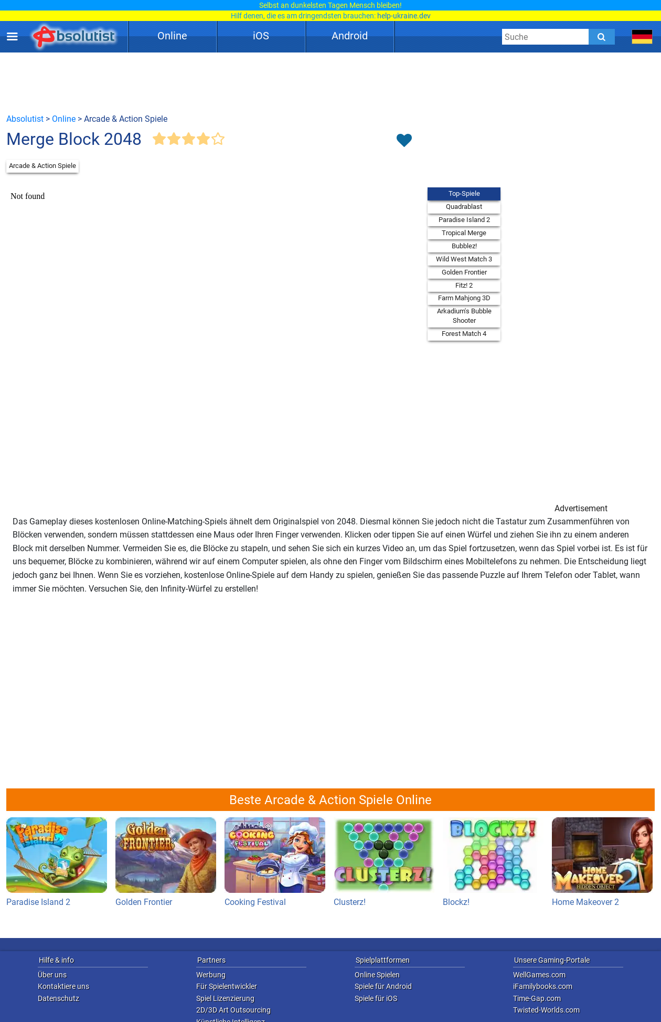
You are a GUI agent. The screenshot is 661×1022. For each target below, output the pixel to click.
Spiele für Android (383, 986)
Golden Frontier (464, 272)
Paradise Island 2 (464, 220)
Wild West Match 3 (464, 259)
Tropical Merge (464, 233)
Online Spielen (377, 975)
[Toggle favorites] (404, 141)
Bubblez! (464, 246)
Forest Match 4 (464, 334)
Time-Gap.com (537, 998)
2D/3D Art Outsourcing (233, 1010)
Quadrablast (464, 206)
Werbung (211, 975)
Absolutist (25, 119)
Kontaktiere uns (63, 986)
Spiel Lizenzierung (225, 998)
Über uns (52, 975)
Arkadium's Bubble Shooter (464, 315)
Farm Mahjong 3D (464, 298)
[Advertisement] (330, 82)
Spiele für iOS (376, 998)
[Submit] (602, 37)
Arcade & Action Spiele (42, 166)
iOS (261, 35)
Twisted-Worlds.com (546, 1010)
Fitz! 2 (464, 285)
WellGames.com (539, 975)
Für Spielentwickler (226, 986)
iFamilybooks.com (542, 986)
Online (172, 35)
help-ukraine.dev (404, 16)
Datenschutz (58, 998)
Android (350, 35)
